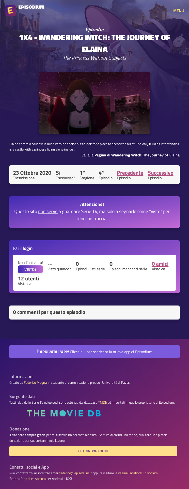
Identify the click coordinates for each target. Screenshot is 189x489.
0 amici (160, 264)
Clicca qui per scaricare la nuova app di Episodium (94, 352)
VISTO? (30, 269)
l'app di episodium (33, 478)
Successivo (160, 172)
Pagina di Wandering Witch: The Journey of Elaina (137, 155)
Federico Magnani (36, 382)
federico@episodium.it (75, 473)
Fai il (23, 248)
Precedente (130, 172)
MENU (178, 11)
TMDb (102, 402)
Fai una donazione (93, 451)
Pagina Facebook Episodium (138, 473)
